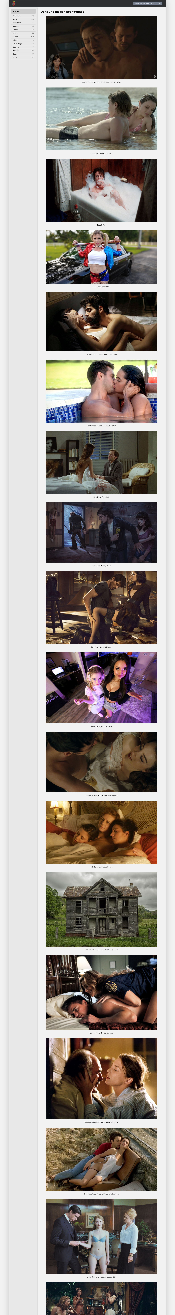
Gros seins (17, 16)
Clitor (15, 40)
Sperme (16, 47)
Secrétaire (17, 23)
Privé (15, 57)
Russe (15, 37)
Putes (15, 33)
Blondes (16, 51)
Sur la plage (17, 44)
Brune (15, 30)
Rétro (15, 19)
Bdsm (15, 54)
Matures (16, 26)
